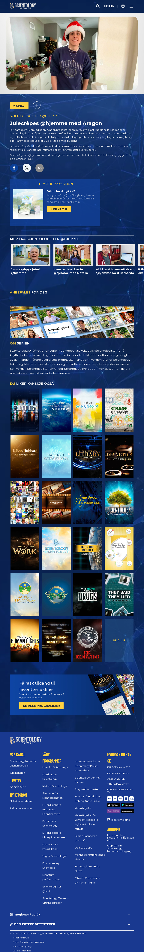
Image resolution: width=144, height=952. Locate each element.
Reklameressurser (21, 808)
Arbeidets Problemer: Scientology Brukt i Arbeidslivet (88, 766)
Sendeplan (18, 787)
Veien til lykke (23, 146)
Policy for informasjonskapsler (29, 942)
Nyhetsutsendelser (21, 801)
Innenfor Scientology (55, 767)
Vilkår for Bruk (21, 937)
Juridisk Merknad (22, 950)
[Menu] (131, 6)
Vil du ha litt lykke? (61, 191)
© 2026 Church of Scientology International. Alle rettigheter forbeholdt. (48, 933)
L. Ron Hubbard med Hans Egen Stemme (51, 809)
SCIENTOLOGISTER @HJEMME (34, 116)
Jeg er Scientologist (54, 855)
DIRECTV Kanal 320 (118, 767)
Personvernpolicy (22, 946)
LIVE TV (15, 780)
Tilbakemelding (120, 811)
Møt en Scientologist (55, 785)
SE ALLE (119, 640)
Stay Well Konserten (87, 789)
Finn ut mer (59, 209)
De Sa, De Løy (83, 847)
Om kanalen (17, 772)
